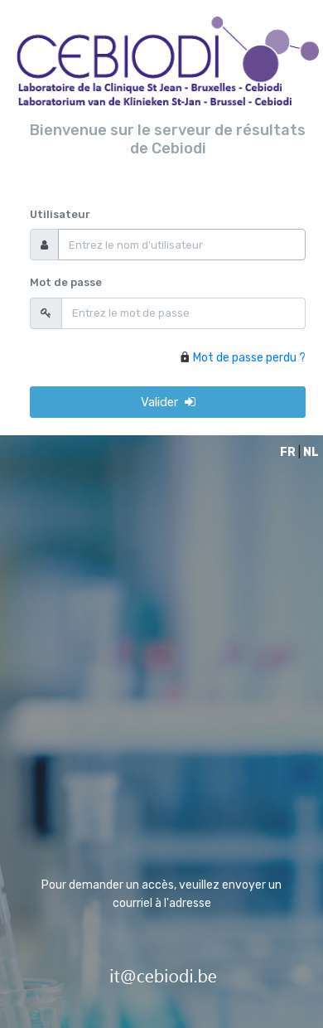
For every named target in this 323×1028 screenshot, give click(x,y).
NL (311, 452)
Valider (168, 402)
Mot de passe (66, 282)
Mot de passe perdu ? (249, 358)
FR (288, 452)
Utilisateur (60, 214)
